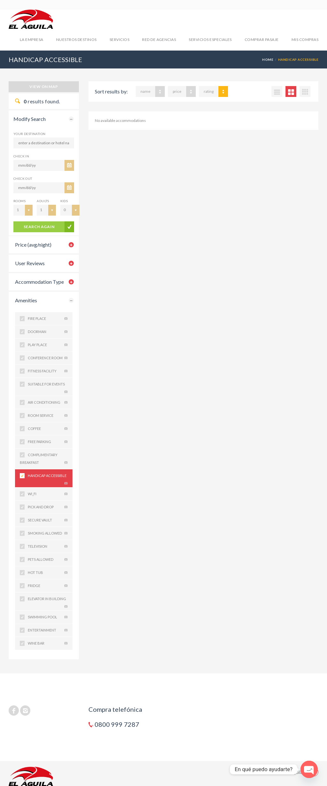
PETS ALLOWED (48, 559)
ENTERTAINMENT (48, 630)
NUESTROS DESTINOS (76, 39)
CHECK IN (21, 156)
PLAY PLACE (48, 345)
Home (267, 59)
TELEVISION (48, 546)
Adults (43, 201)
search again (39, 226)
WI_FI (48, 494)
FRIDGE (48, 586)
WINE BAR (48, 643)
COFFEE (48, 429)
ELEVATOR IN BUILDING (48, 601)
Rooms (19, 201)
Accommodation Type (39, 282)
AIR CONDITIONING (48, 402)
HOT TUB (48, 572)
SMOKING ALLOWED (48, 533)
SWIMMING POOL (48, 617)
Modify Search (29, 119)
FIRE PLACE (48, 318)
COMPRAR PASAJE (262, 39)
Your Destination (29, 134)
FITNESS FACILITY (48, 371)
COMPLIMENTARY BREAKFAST (44, 459)
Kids (64, 201)
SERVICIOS (119, 39)
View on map (43, 86)
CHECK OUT (22, 178)
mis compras (305, 39)
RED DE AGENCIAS (159, 39)
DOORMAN (48, 332)
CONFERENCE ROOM (48, 358)
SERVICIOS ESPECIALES (210, 39)
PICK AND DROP (48, 507)
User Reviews (30, 263)
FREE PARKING (48, 442)
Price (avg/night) (33, 245)
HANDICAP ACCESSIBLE (48, 477)
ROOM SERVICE (48, 415)
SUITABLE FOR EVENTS (48, 386)
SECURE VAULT (48, 520)
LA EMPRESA (31, 39)
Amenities (26, 300)
